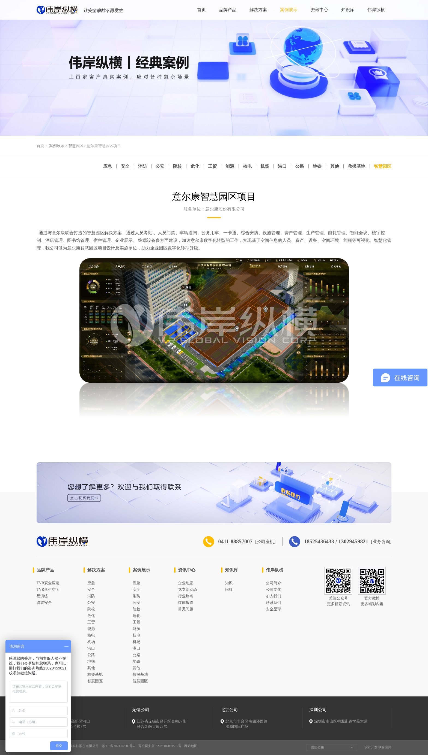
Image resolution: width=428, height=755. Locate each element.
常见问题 (185, 609)
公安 (157, 166)
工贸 (210, 166)
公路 (298, 166)
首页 (201, 9)
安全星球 (273, 609)
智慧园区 (76, 146)
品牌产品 (227, 9)
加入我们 (273, 596)
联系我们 (273, 603)
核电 (245, 166)
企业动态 (185, 583)
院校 (174, 166)
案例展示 (289, 9)
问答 (229, 589)
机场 (263, 166)
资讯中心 (319, 9)
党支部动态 (187, 589)
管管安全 (44, 603)
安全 (121, 166)
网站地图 (192, 746)
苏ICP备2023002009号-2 (119, 746)
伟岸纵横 (376, 9)
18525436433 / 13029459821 (329, 541)
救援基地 (356, 166)
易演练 (42, 596)
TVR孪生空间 (48, 589)
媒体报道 (185, 603)
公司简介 (273, 583)
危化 (192, 166)
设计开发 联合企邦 (377, 747)
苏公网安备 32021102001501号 (161, 746)
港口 (281, 166)
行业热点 (185, 596)
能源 (228, 166)
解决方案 (258, 9)
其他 (334, 166)
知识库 (347, 9)
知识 (229, 583)
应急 (103, 166)
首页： (42, 146)
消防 (139, 166)
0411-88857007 (219, 541)
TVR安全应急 (48, 583)
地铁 (316, 166)
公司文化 (273, 589)
